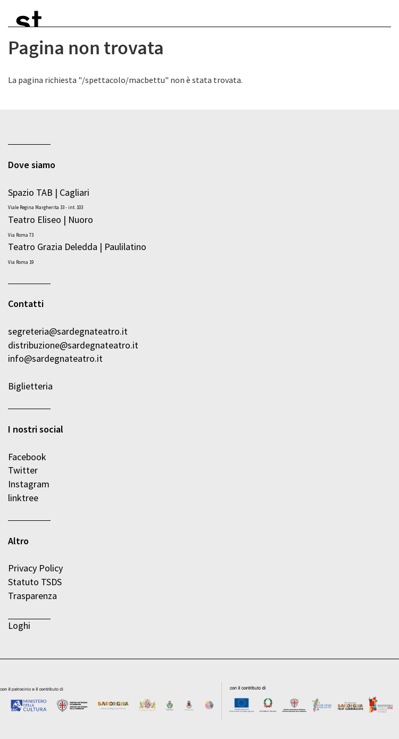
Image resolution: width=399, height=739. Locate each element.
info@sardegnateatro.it (55, 358)
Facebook (27, 457)
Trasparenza (32, 595)
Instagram (28, 484)
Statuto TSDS (36, 582)
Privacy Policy (35, 568)
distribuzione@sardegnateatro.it (73, 345)
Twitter (23, 470)
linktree (23, 498)
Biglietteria (30, 386)
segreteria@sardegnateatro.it (68, 331)
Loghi (19, 625)
